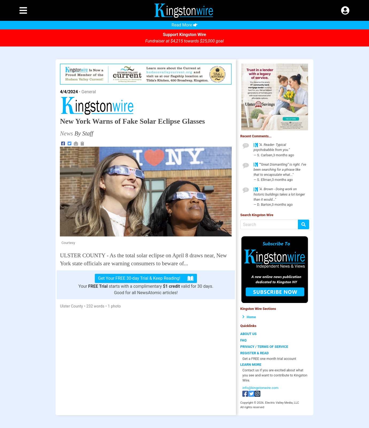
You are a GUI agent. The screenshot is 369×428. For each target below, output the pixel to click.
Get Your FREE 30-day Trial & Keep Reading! (146, 278)
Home (249, 317)
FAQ (243, 340)
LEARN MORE (250, 365)
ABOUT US (248, 334)
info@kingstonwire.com (260, 388)
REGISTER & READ (254, 353)
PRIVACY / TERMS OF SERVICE (264, 347)
